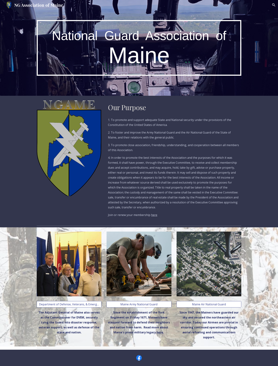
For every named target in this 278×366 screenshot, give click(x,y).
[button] (273, 5)
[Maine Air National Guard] (209, 304)
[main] (139, 48)
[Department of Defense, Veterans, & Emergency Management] (69, 304)
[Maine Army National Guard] (139, 304)
